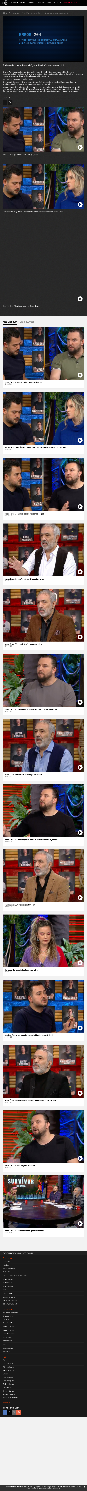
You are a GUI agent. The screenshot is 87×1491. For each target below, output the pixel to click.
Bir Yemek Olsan (8, 1272)
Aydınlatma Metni (9, 1394)
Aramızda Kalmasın (9, 1268)
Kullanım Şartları (8, 1391)
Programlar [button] (31, 2)
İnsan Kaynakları (8, 1377)
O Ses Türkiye (7, 1337)
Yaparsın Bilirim (8, 1348)
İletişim (5, 1374)
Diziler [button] (22, 2)
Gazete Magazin (8, 1279)
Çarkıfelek (6, 1319)
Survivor (5, 1345)
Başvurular (51, 2)
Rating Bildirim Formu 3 (11, 1398)
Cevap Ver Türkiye (8, 1316)
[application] (43, 38)
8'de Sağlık (6, 1265)
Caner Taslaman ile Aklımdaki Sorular (15, 1275)
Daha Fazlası (6, 1402)
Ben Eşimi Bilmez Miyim (10, 1312)
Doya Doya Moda (8, 1323)
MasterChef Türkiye (9, 1334)
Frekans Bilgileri (8, 1381)
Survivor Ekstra (7, 1294)
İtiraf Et (5, 1289)
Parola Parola (7, 1341)
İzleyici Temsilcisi (8, 1370)
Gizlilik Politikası (8, 1384)
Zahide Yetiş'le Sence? (10, 1304)
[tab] (10, 322)
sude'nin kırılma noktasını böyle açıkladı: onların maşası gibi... (46, 13)
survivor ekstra (16, 13)
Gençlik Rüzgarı (8, 1286)
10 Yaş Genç (6, 1261)
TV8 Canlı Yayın (70, 2)
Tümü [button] (59, 2)
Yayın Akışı (41, 2)
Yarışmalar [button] (14, 2)
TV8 (4, 1360)
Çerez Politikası (8, 1387)
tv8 (7, 13)
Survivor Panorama (9, 1297)
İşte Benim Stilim (8, 1326)
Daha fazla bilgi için (55, 1488)
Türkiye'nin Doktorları (10, 1300)
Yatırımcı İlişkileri (8, 1367)
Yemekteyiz (6, 1351)
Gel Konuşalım (7, 1283)
